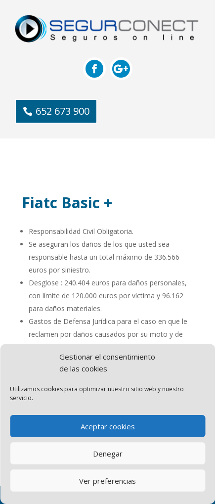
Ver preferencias (107, 481)
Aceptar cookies (108, 426)
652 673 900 (62, 111)
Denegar (108, 453)
